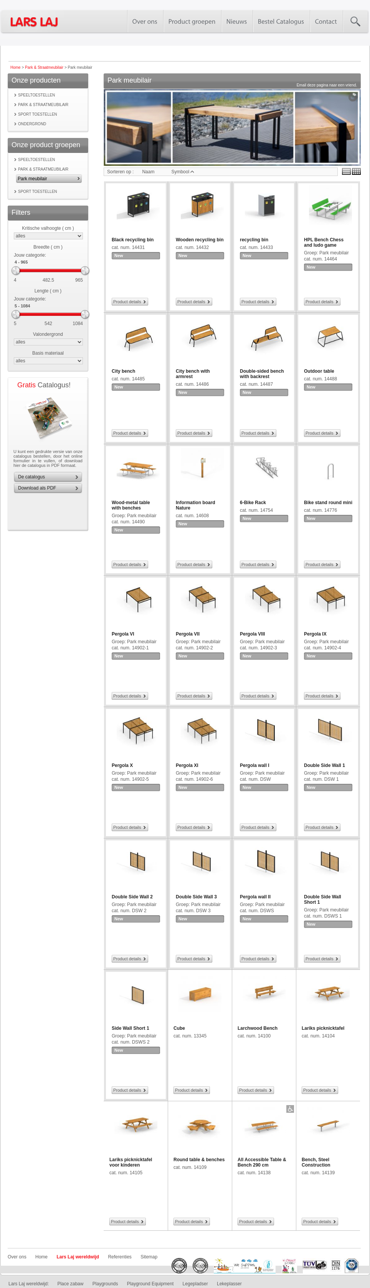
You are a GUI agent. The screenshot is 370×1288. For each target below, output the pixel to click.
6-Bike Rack (253, 502)
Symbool (182, 171)
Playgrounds (105, 1283)
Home (15, 67)
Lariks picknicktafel (323, 1028)
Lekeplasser (229, 1283)
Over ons (17, 1257)
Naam (148, 171)
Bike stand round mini (328, 502)
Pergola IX (315, 634)
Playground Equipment (150, 1283)
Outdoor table (319, 371)
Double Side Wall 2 (132, 897)
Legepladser (195, 1283)
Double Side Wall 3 (196, 897)
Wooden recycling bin (199, 239)
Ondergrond (32, 124)
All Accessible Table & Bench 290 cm (262, 1162)
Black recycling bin (133, 239)
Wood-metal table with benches (131, 505)
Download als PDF (37, 488)
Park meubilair (32, 178)
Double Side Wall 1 (324, 765)
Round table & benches (199, 1159)
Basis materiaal (48, 353)
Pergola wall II (255, 897)
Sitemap (148, 1257)
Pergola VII (188, 634)
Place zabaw (70, 1283)
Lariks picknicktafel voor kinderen (130, 1162)
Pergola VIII (252, 634)
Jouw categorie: (30, 255)
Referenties (119, 1257)
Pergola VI (123, 634)
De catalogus (31, 477)
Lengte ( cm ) (48, 291)
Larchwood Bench (258, 1028)
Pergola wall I (254, 765)
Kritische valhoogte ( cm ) (48, 228)
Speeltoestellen (36, 95)
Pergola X (122, 765)
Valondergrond (48, 334)
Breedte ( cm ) (48, 247)
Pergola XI (187, 765)
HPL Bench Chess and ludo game (324, 242)
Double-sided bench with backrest (262, 373)
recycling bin (254, 239)
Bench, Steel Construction (316, 1162)
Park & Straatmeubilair (44, 67)
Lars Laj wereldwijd (77, 1257)
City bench (123, 371)
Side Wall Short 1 (130, 1028)
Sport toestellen (37, 114)
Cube (179, 1028)
